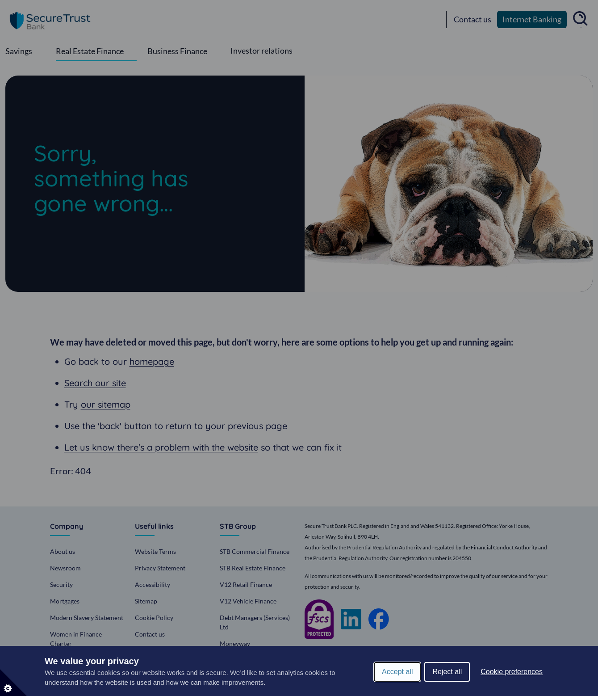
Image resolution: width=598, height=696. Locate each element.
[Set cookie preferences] (13, 682)
